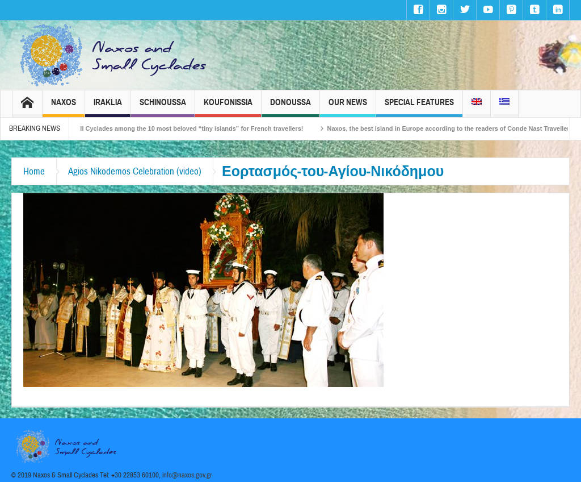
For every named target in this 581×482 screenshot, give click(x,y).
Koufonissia (228, 107)
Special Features (419, 107)
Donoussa (290, 107)
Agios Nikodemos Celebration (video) (134, 171)
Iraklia (107, 107)
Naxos (64, 107)
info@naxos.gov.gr (187, 475)
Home (34, 171)
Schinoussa (163, 107)
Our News (348, 107)
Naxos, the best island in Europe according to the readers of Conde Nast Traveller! (455, 128)
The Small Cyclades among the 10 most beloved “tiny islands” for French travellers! (184, 128)
